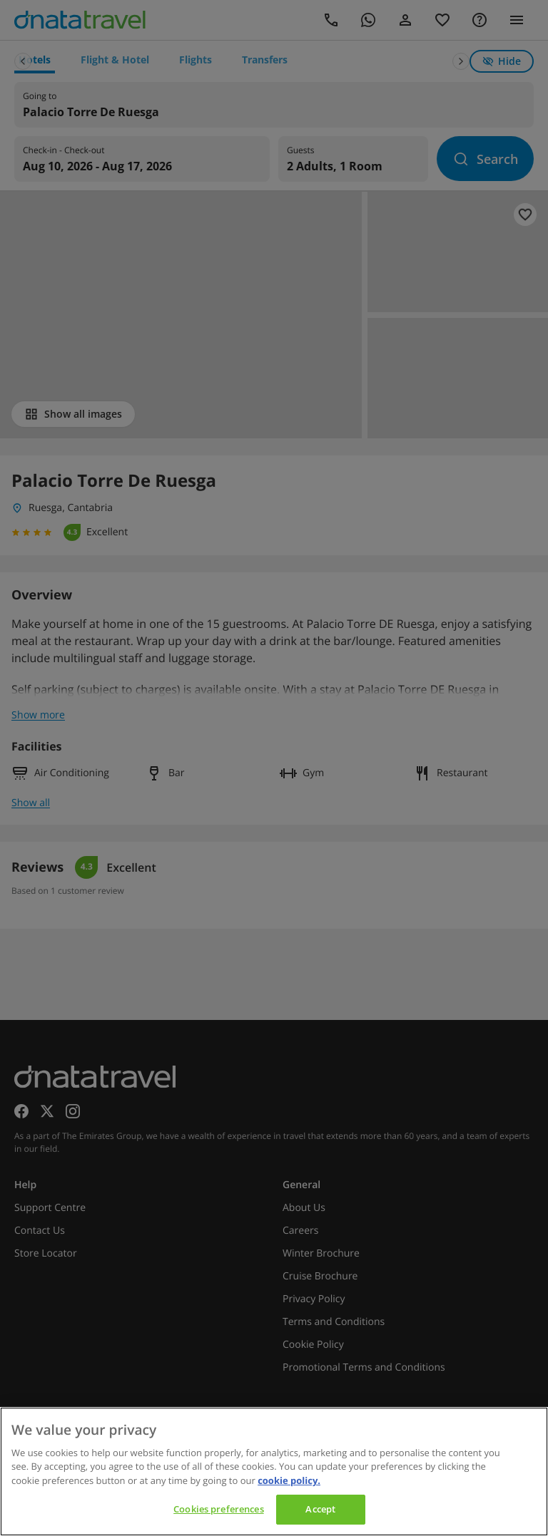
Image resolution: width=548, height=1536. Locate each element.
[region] (274, 1471)
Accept (320, 1509)
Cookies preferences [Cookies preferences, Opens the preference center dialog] (218, 1509)
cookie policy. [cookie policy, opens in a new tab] (289, 1480)
